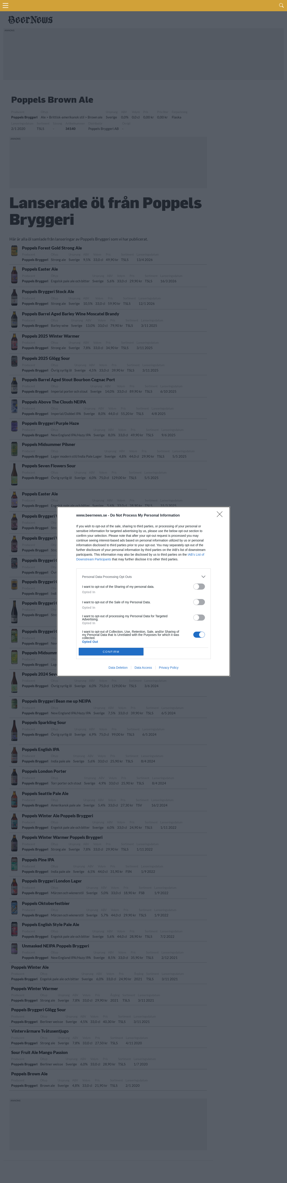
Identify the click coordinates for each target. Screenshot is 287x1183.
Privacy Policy (168, 667)
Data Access (143, 667)
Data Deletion (118, 667)
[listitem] (143, 576)
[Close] (221, 515)
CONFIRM (111, 651)
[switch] (199, 587)
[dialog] (143, 591)
